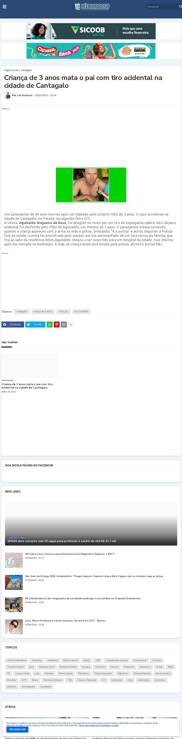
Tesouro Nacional (86, 680)
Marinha (49, 673)
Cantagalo (26, 70)
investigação (28, 686)
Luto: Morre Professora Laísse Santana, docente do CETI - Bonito (65, 620)
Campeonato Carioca (117, 660)
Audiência (52, 660)
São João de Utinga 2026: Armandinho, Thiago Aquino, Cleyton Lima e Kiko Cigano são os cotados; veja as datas (94, 576)
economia (160, 680)
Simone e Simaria (53, 680)
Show (35, 680)
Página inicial (11, 70)
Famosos (100, 667)
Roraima (11, 680)
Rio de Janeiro (163, 673)
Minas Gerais (66, 673)
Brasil (87, 660)
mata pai (63, 311)
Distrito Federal (15, 667)
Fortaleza (129, 667)
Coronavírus (139, 660)
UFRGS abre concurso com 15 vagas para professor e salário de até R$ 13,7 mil (62, 541)
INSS (170, 667)
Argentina (37, 660)
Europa (86, 667)
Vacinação (116, 680)
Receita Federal (142, 673)
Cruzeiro (156, 660)
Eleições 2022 (46, 667)
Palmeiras (83, 673)
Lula (37, 673)
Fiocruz (115, 667)
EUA (31, 667)
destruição (143, 680)
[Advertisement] (91, 136)
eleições (11, 686)
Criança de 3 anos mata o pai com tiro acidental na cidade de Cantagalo (27, 386)
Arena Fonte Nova (16, 660)
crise (130, 680)
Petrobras (123, 673)
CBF (98, 660)
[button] (4, 7)
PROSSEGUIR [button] (17, 729)
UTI (104, 680)
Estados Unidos (68, 667)
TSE (69, 680)
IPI (8, 673)
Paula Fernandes (103, 673)
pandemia (46, 686)
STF (24, 680)
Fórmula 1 (145, 667)
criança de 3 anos (43, 311)
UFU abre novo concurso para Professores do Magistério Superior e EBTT (70, 554)
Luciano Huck (22, 673)
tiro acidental (81, 311)
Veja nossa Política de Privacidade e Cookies (99, 725)
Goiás (159, 667)
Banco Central (70, 660)
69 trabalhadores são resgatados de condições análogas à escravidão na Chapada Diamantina (82, 598)
